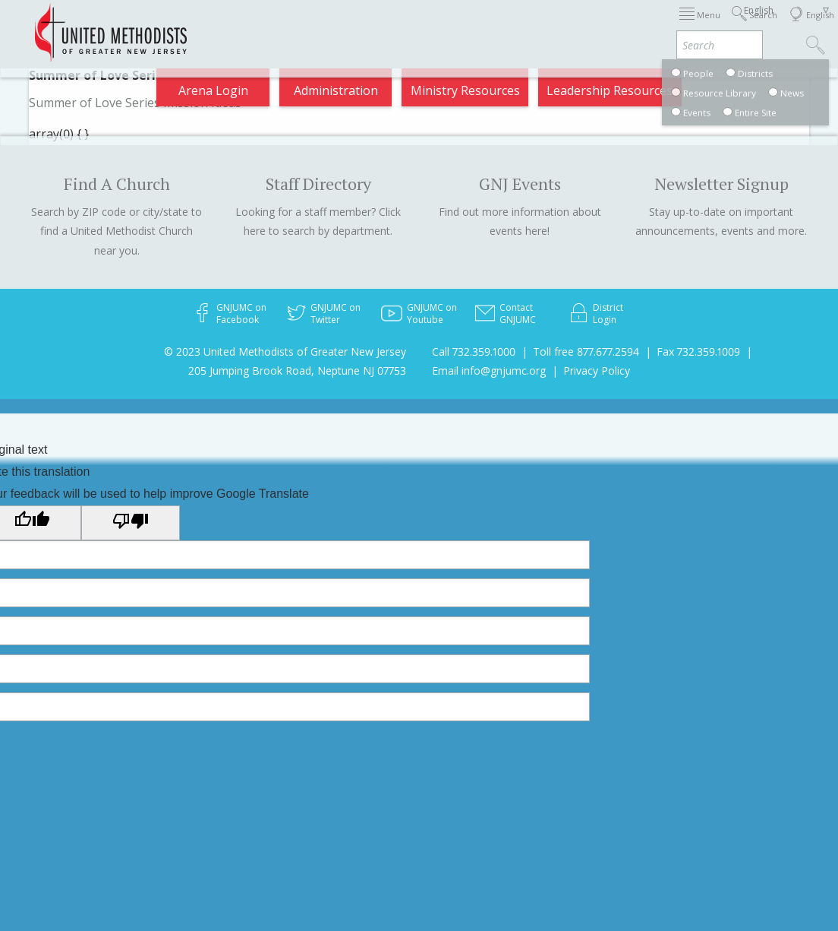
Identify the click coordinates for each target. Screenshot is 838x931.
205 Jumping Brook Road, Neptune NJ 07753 (297, 370)
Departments (624, 24)
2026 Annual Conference (229, 24)
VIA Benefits (701, 24)
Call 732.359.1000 (473, 351)
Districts (558, 24)
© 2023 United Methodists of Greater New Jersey (285, 351)
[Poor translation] (130, 522)
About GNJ (499, 24)
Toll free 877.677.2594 (586, 351)
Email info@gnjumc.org (489, 370)
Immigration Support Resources (381, 24)
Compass (708, 85)
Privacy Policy (596, 370)
